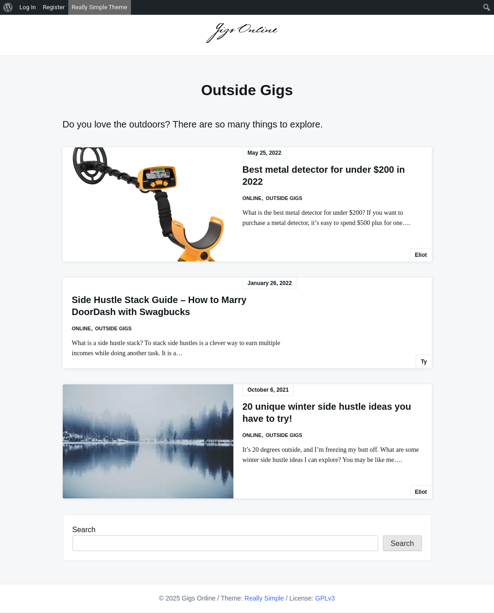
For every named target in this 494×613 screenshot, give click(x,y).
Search (84, 530)
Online (252, 198)
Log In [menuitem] (27, 7)
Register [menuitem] (54, 7)
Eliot (421, 255)
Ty (424, 361)
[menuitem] (8, 7)
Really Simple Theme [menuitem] (99, 7)
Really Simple (264, 598)
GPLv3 (325, 598)
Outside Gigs (284, 198)
